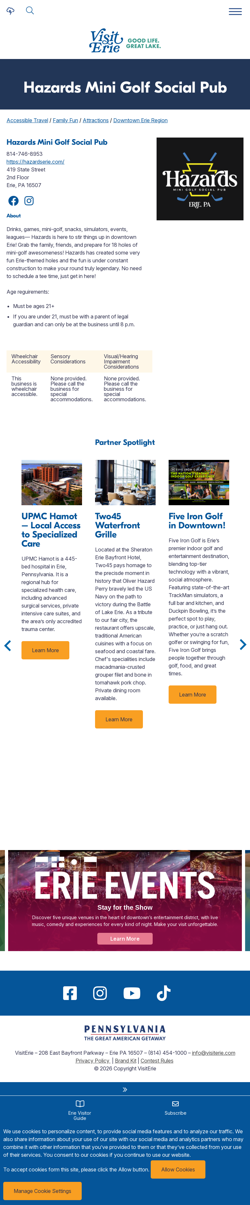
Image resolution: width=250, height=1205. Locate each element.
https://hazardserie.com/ (35, 161)
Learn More (45, 650)
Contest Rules (157, 1060)
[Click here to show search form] (30, 11)
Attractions (96, 120)
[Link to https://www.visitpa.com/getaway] (125, 1038)
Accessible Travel (27, 120)
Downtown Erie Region (140, 120)
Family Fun (65, 120)
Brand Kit (125, 1060)
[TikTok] (163, 993)
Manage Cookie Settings (42, 1191)
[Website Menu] (235, 12)
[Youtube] (132, 993)
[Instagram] (100, 993)
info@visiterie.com (213, 1053)
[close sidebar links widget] (125, 1089)
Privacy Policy (93, 1060)
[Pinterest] (186, 993)
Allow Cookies (178, 1169)
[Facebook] (70, 993)
